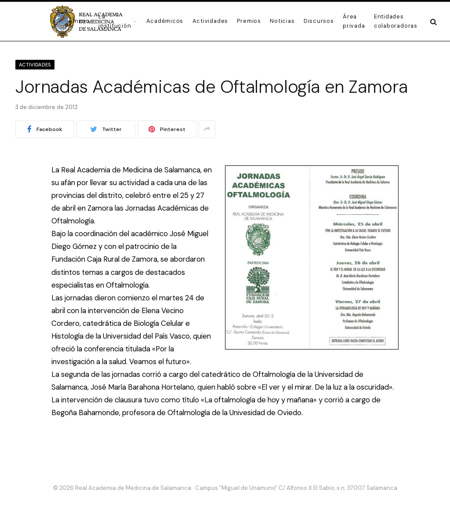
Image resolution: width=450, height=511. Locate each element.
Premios (249, 21)
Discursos (319, 21)
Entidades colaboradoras (395, 21)
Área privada (354, 21)
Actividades (210, 21)
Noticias (282, 21)
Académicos (165, 21)
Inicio (81, 21)
